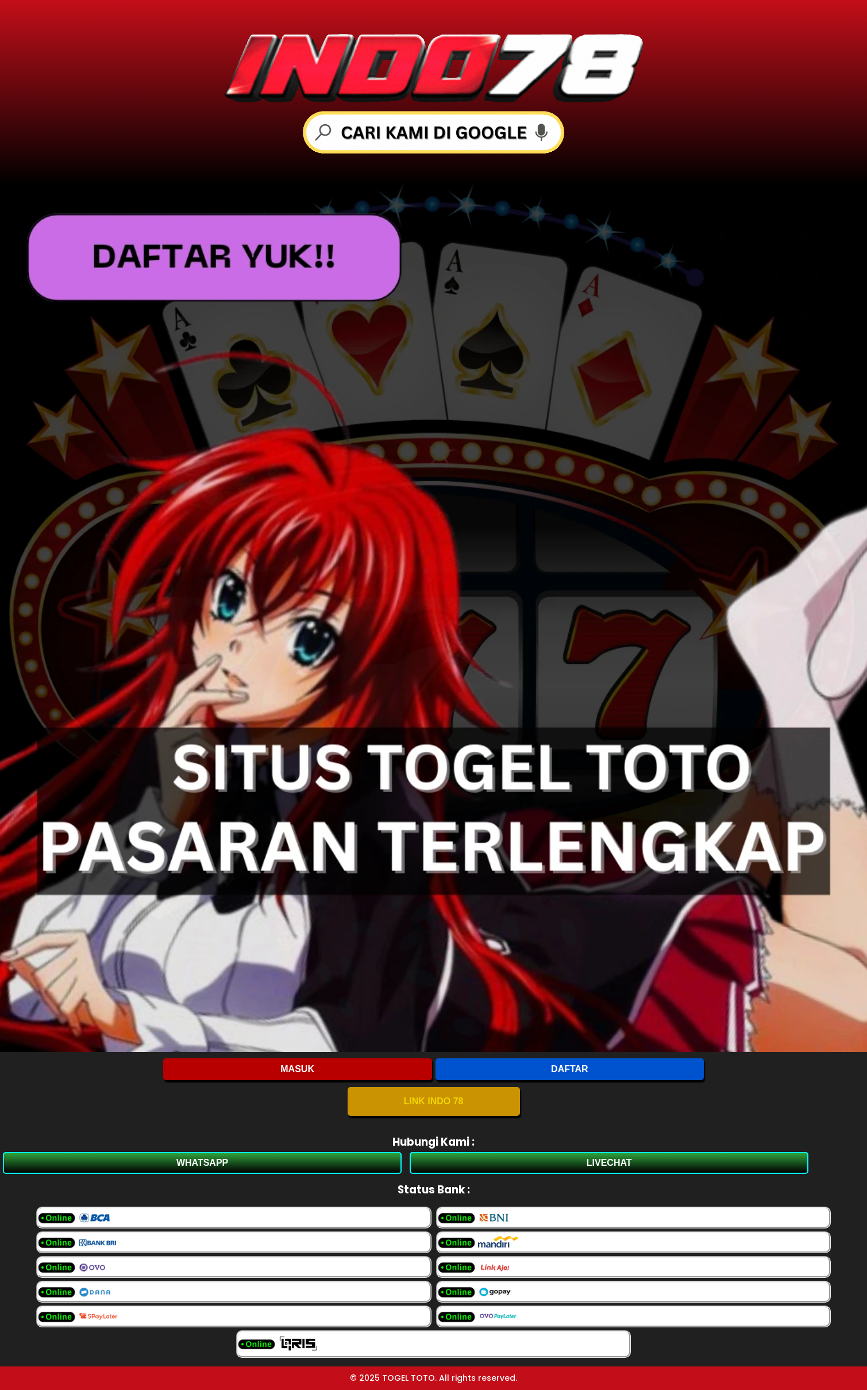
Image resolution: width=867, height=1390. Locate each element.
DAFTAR (569, 1069)
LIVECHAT (609, 1163)
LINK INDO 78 (434, 1101)
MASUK (297, 1069)
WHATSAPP (202, 1163)
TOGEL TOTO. (409, 1378)
